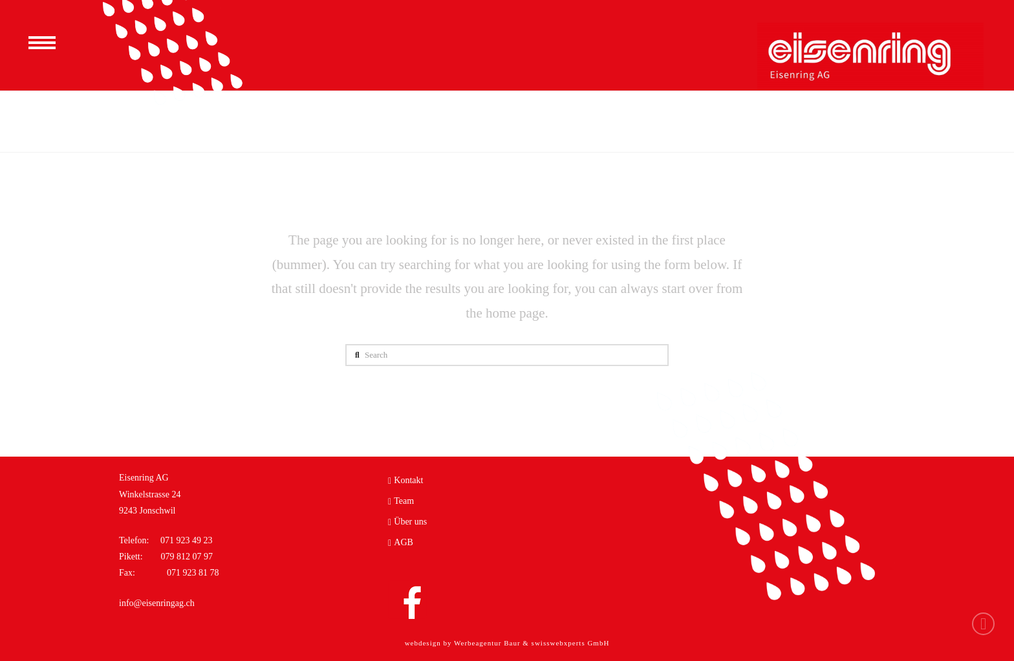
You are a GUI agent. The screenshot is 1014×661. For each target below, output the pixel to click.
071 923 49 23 (186, 540)
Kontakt (405, 480)
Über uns (407, 521)
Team (401, 501)
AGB (400, 542)
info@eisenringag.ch (157, 603)
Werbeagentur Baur (487, 643)
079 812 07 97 (185, 556)
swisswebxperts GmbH (571, 643)
